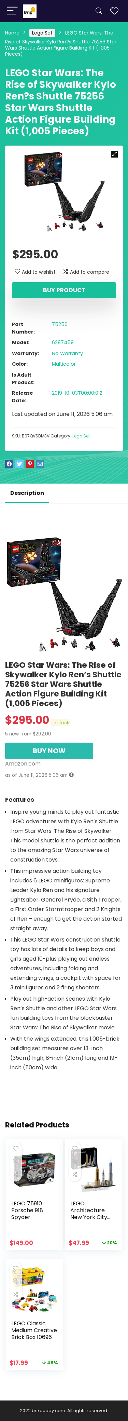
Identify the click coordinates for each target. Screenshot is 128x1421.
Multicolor (64, 364)
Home (12, 32)
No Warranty (67, 353)
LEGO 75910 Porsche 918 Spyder (27, 1210)
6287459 (63, 342)
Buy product (64, 290)
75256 (60, 324)
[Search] (99, 11)
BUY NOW (49, 751)
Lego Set (42, 32)
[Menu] (12, 11)
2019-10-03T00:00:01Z (77, 393)
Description (27, 493)
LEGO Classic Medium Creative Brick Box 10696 (34, 1330)
